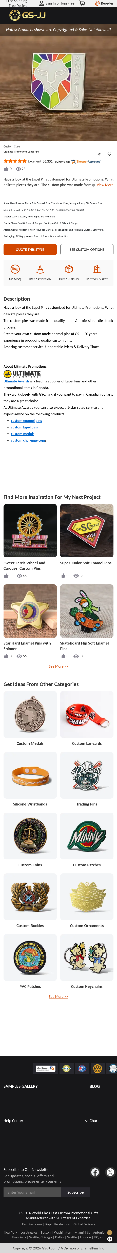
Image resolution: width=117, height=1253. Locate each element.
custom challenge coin (28, 443)
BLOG (95, 1086)
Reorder (107, 3)
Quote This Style (30, 252)
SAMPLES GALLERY (21, 1086)
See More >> (58, 669)
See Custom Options (87, 252)
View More (104, 185)
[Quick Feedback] (109, 1239)
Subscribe (75, 1192)
